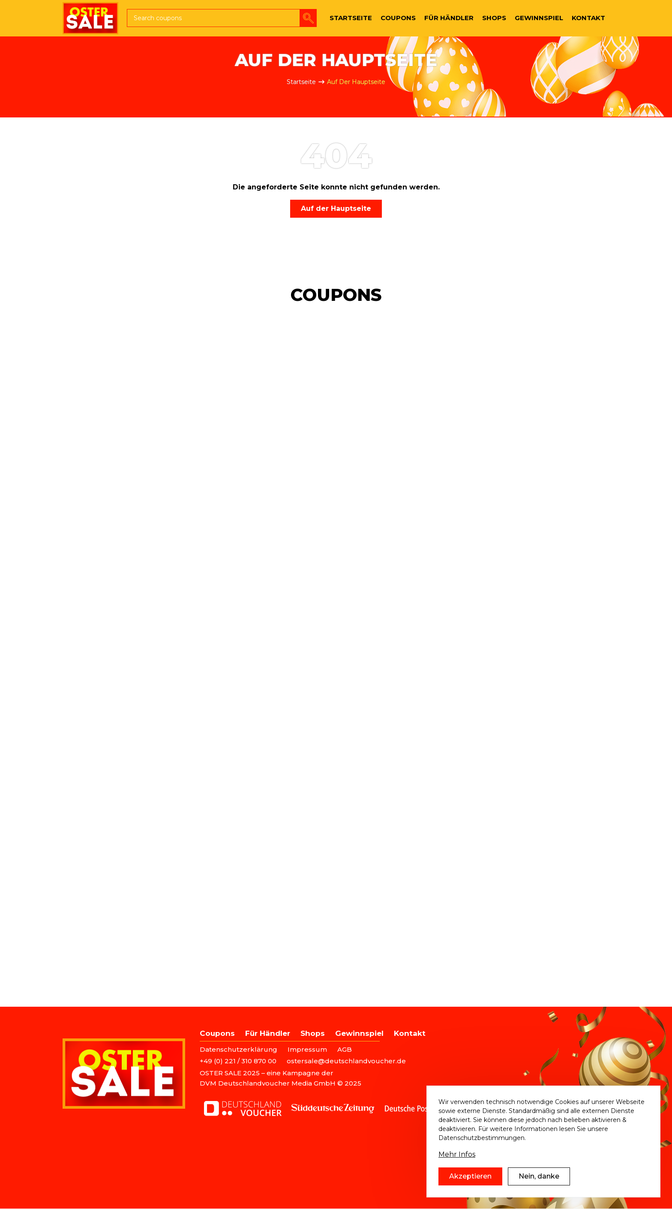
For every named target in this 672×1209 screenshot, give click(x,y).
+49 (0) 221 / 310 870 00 (238, 1061)
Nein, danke (539, 1189)
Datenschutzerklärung (238, 1049)
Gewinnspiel (359, 1033)
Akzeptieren (470, 1189)
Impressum (307, 1049)
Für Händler (267, 1033)
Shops (312, 1033)
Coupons (217, 1033)
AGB (344, 1049)
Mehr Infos (456, 1167)
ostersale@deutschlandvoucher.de (346, 1061)
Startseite (301, 82)
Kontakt (410, 1033)
